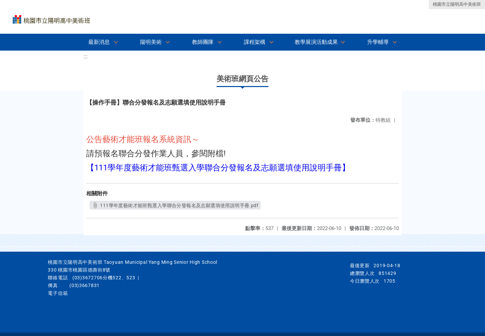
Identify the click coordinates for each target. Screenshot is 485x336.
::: (86, 56)
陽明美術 (151, 42)
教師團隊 (203, 42)
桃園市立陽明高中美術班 (457, 4)
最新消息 (99, 42)
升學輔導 (378, 42)
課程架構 (254, 42)
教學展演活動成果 (316, 42)
